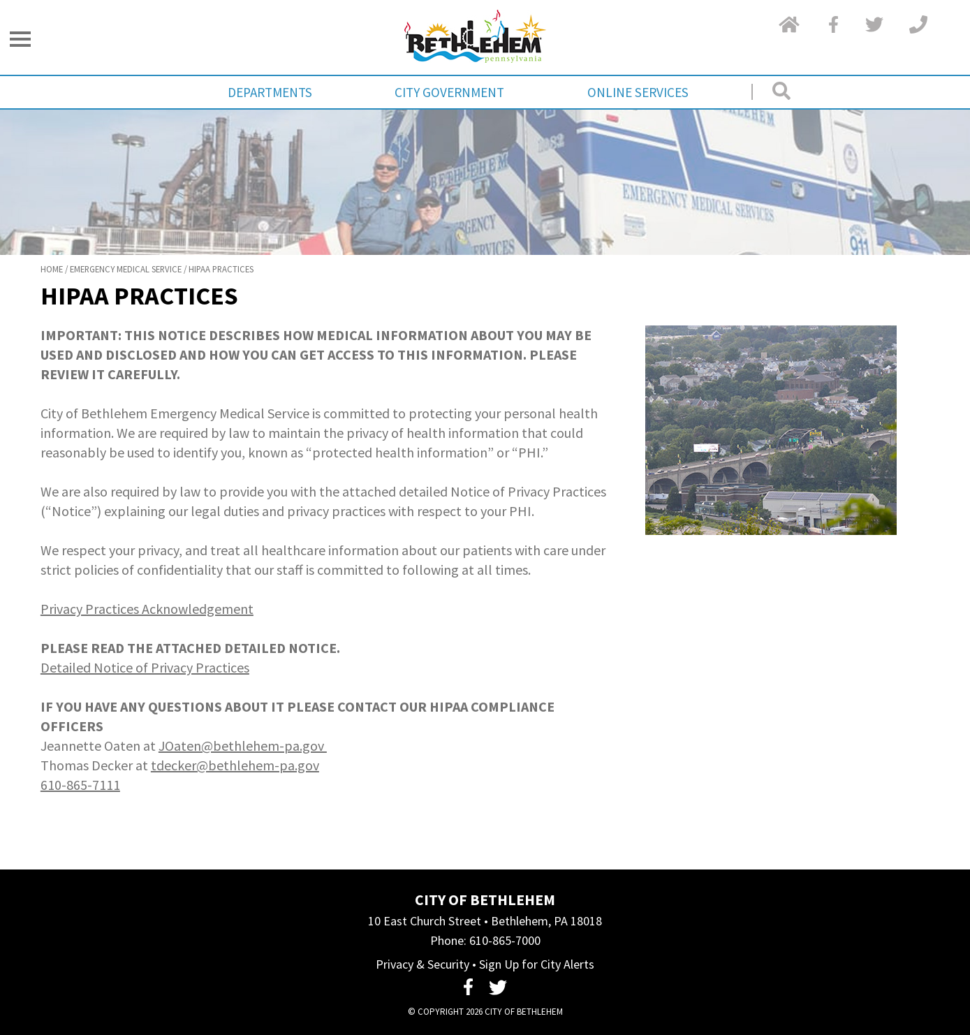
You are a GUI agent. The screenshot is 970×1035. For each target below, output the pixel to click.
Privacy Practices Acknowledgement (147, 608)
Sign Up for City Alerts (536, 964)
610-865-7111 (80, 784)
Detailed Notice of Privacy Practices (145, 667)
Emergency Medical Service (126, 268)
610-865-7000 (505, 940)
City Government (449, 92)
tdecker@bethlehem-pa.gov (235, 765)
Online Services (638, 92)
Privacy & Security (422, 964)
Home (52, 268)
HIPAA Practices (221, 268)
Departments (270, 92)
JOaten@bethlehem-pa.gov (243, 745)
